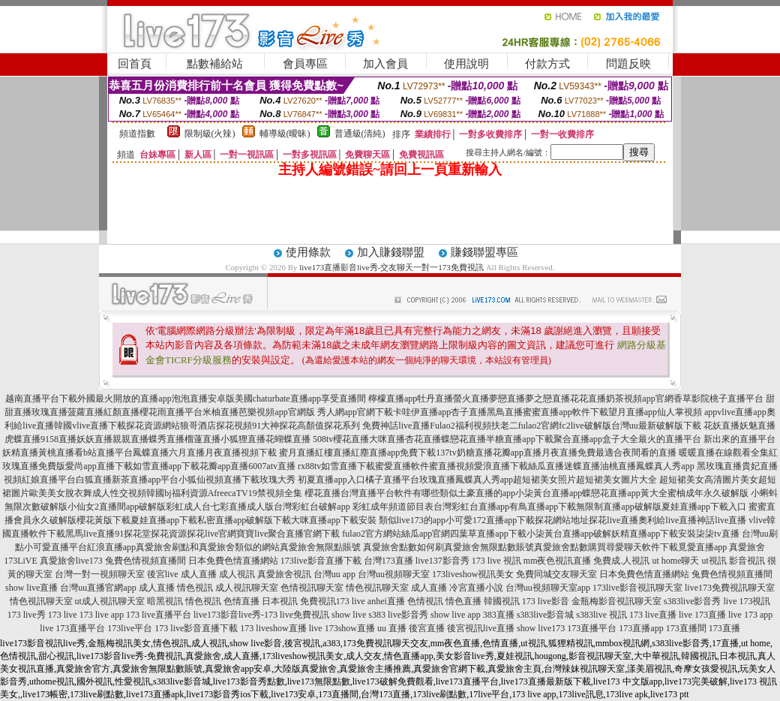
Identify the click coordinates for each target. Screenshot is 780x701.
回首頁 (135, 64)
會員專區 (305, 64)
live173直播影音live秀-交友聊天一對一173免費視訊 (391, 267)
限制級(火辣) (210, 133)
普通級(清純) (360, 133)
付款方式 (547, 64)
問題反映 (628, 64)
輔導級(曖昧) (285, 133)
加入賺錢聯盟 (390, 252)
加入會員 (385, 64)
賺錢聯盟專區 (484, 252)
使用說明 (466, 64)
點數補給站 (215, 64)
